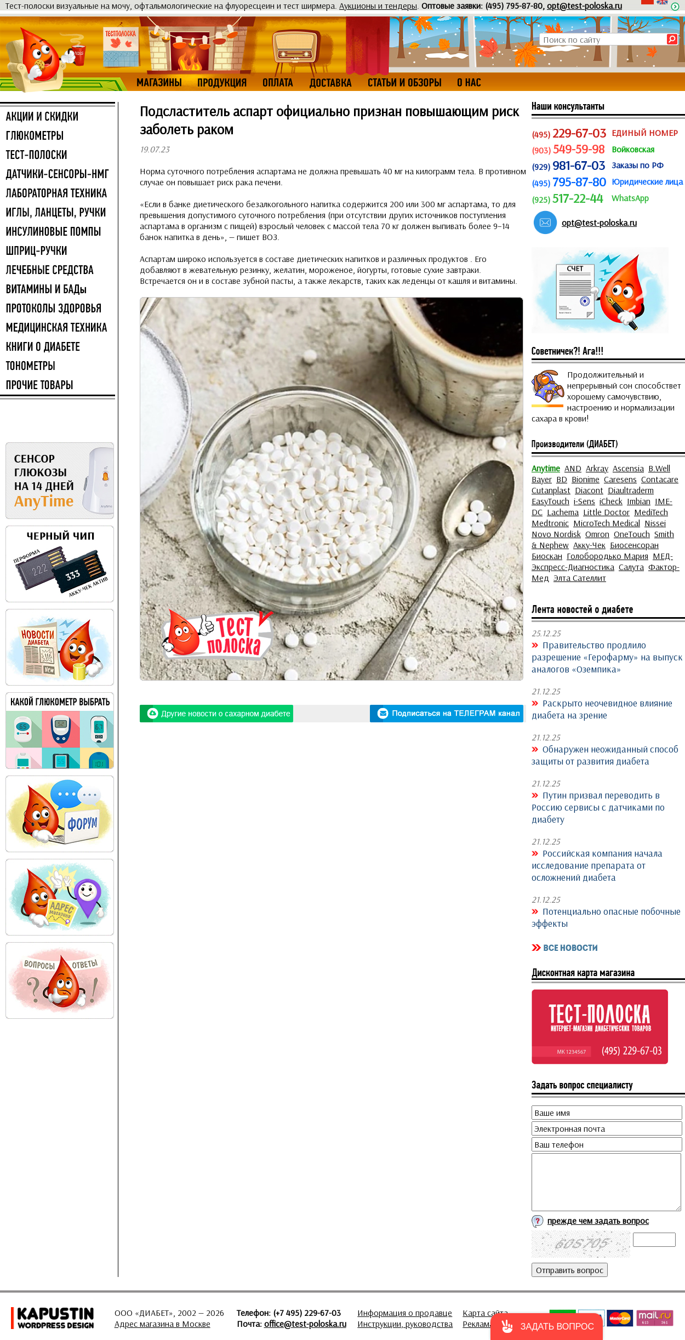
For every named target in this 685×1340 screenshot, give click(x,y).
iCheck (611, 500)
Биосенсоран (634, 544)
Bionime (586, 479)
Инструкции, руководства (405, 1323)
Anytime (546, 468)
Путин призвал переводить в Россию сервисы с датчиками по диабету (598, 807)
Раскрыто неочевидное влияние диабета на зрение (602, 709)
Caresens (620, 479)
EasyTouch (550, 500)
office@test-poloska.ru (305, 1323)
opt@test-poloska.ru (584, 5)
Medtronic (550, 522)
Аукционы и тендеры (378, 5)
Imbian (638, 500)
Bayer (542, 479)
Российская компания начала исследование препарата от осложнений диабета (597, 865)
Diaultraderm (631, 489)
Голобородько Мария (607, 555)
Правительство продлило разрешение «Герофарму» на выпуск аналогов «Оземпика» (607, 656)
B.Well (659, 468)
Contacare (659, 479)
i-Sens (584, 500)
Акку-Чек (589, 544)
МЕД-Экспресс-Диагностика (602, 561)
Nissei (655, 522)
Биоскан (547, 555)
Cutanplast (551, 489)
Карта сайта (485, 1312)
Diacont (589, 489)
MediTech (651, 511)
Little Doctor (606, 511)
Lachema (563, 511)
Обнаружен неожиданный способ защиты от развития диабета (605, 755)
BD (561, 479)
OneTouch (632, 533)
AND (572, 468)
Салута (631, 566)
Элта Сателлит (579, 577)
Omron (597, 533)
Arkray (597, 468)
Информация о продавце (404, 1312)
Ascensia (628, 468)
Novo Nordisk (556, 533)
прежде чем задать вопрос (598, 1220)
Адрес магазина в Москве (162, 1323)
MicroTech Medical (606, 522)
